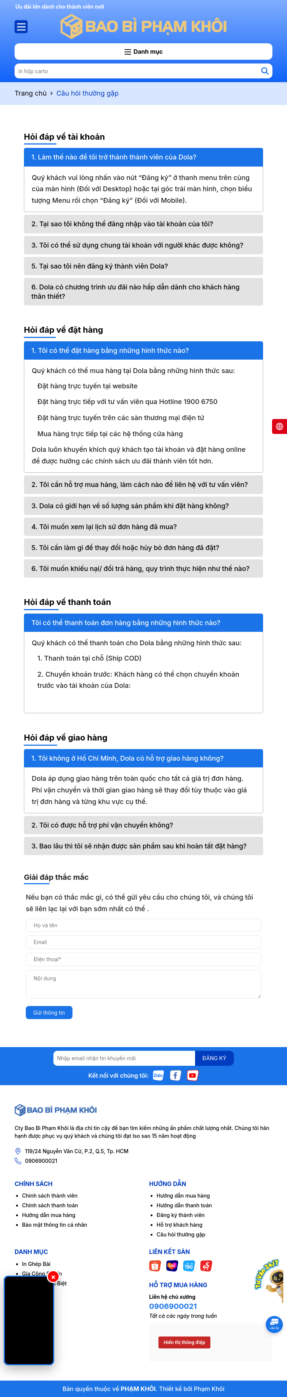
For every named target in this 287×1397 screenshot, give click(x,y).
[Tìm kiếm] (265, 71)
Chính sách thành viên (49, 1195)
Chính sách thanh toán (50, 1205)
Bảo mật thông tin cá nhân (54, 1224)
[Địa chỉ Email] (143, 1058)
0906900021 (41, 1161)
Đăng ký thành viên (181, 1215)
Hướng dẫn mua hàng (48, 1215)
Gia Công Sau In (42, 1273)
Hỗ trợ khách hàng (180, 1224)
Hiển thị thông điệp (184, 1342)
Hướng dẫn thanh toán (184, 1205)
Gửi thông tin (49, 1012)
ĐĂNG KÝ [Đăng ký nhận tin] (214, 1058)
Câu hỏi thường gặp (181, 1234)
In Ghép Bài (36, 1264)
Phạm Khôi (209, 1389)
